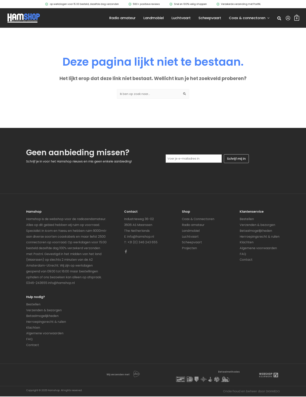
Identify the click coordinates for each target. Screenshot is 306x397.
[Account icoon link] (288, 18)
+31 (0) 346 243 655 (142, 243)
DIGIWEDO (272, 392)
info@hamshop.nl (61, 283)
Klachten (33, 328)
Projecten (189, 248)
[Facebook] (126, 252)
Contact (32, 345)
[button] (279, 19)
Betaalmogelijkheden (42, 316)
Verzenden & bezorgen (44, 311)
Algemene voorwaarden (44, 334)
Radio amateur (193, 225)
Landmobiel (191, 231)
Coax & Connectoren (198, 219)
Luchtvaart (190, 237)
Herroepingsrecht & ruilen (46, 322)
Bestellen (33, 305)
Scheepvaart (192, 243)
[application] (262, 18)
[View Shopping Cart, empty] (296, 18)
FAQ (29, 339)
